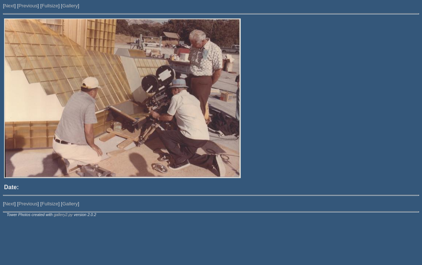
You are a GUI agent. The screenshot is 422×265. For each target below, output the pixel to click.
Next (9, 5)
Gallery (70, 5)
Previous (27, 5)
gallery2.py (63, 214)
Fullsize (50, 5)
